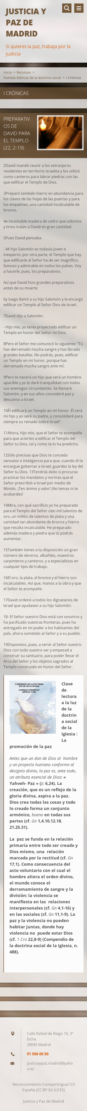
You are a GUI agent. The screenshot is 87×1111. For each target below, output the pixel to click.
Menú (79, 8)
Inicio (7, 72)
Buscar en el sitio (66, 8)
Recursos (24, 72)
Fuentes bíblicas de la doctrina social (32, 77)
